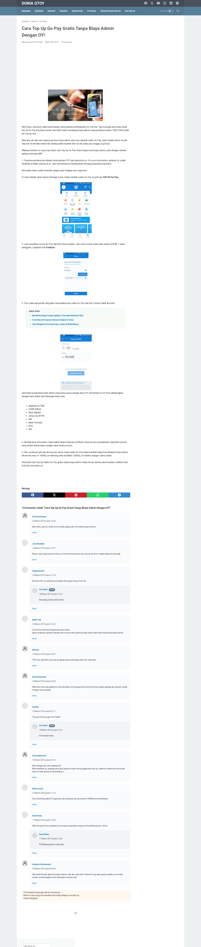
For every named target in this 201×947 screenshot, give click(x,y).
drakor (156, 282)
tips (140, 323)
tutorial (170, 323)
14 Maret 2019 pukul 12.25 (44, 624)
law (153, 297)
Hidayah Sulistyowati (41, 864)
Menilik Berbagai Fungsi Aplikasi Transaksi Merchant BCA (57, 316)
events (142, 287)
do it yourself (144, 282)
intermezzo (144, 297)
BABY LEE (36, 620)
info (173, 292)
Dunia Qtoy (33, 3)
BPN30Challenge (146, 272)
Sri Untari (43, 589)
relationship (155, 308)
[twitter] (152, 3)
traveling (160, 323)
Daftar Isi (130, 11)
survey (156, 318)
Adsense (39, 11)
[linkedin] (171, 3)
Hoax (166, 292)
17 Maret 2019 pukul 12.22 (44, 820)
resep (165, 308)
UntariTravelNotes (110, 11)
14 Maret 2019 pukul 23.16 (44, 760)
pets (173, 303)
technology (167, 318)
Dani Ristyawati (39, 677)
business (161, 272)
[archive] (146, 246)
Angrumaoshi (38, 571)
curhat (173, 277)
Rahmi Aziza (37, 789)
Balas (34, 533)
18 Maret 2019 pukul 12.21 (51, 594)
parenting (154, 303)
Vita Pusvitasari (39, 517)
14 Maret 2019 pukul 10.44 (44, 521)
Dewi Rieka (37, 816)
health (157, 292)
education (167, 282)
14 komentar (66, 42)
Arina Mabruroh (39, 756)
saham (142, 313)
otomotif (143, 303)
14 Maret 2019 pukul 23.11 (44, 711)
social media (144, 318)
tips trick (149, 323)
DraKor (51, 11)
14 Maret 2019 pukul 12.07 (44, 548)
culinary (164, 277)
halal (149, 292)
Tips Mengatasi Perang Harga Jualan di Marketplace (55, 324)
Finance (63, 11)
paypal (165, 303)
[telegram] (177, 3)
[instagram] (165, 3)
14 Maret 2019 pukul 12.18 (44, 575)
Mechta (35, 650)
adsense (142, 261)
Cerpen (171, 272)
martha (35, 707)
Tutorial (91, 11)
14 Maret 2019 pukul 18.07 (44, 654)
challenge (143, 277)
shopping (171, 313)
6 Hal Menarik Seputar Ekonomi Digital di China (53, 320)
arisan (152, 261)
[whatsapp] (95, 495)
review (175, 308)
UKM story (143, 328)
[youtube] (158, 3)
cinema (154, 277)
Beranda (26, 11)
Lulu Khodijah (38, 544)
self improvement (156, 313)
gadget (171, 287)
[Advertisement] (74, 66)
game (141, 292)
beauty (161, 261)
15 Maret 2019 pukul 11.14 (44, 793)
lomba (172, 297)
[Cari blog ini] (152, 23)
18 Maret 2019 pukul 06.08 (44, 869)
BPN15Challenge (160, 266)
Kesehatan (77, 11)
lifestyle (162, 297)
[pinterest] (74, 495)
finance (161, 287)
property (142, 308)
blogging (171, 261)
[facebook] (146, 3)
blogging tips (144, 266)
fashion (151, 287)
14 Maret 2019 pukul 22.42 (44, 681)
